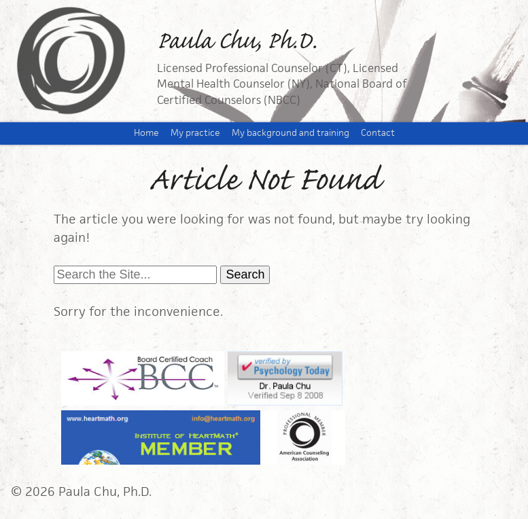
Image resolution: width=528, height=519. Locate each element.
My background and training (290, 133)
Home (146, 133)
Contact (378, 133)
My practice (195, 133)
